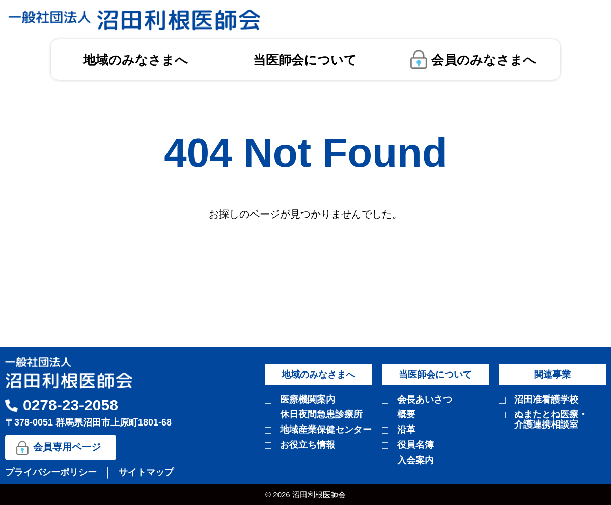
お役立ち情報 (307, 445)
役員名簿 (415, 445)
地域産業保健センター (326, 430)
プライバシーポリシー (52, 472)
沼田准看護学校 (546, 400)
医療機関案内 (307, 400)
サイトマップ (146, 472)
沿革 (406, 430)
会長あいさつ (424, 400)
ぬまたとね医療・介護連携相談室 (551, 420)
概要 (406, 414)
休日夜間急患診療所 (321, 414)
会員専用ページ (67, 447)
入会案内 (415, 460)
